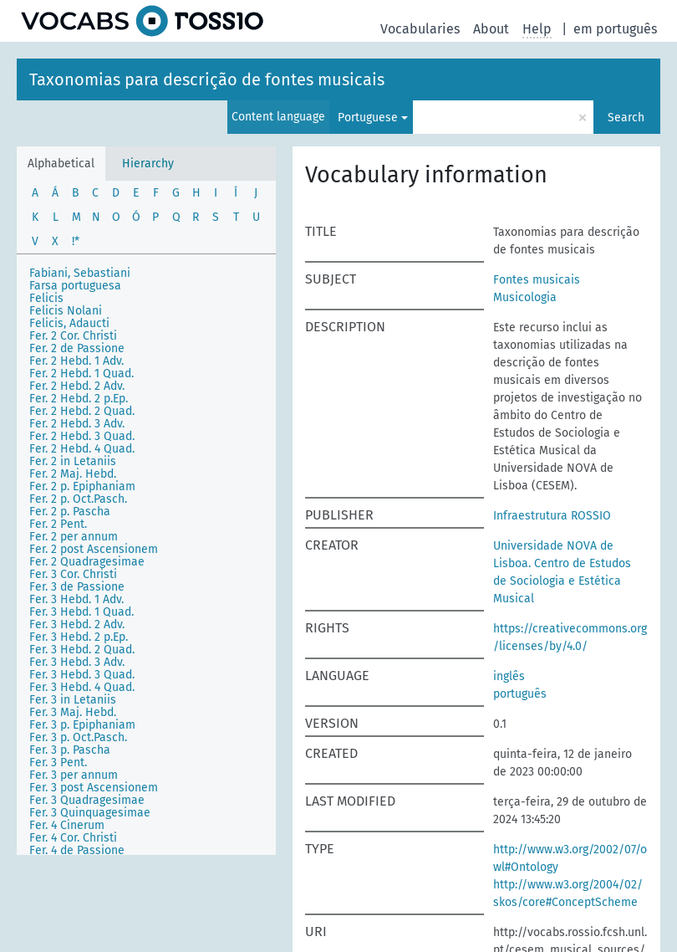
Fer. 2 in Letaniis (72, 461)
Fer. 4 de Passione (77, 850)
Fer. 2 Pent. (58, 524)
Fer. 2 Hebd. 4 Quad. (82, 449)
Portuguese (368, 117)
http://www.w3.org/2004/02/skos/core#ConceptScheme (568, 893)
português (520, 694)
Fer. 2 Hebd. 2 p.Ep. (78, 398)
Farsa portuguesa (75, 285)
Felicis (46, 298)
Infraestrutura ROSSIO (552, 516)
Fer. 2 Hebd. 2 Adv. (77, 386)
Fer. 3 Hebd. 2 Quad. (82, 649)
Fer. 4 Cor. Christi (73, 838)
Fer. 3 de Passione (77, 587)
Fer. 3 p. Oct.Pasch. (78, 737)
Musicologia (525, 297)
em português (615, 29)
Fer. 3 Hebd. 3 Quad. (82, 674)
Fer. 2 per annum (73, 536)
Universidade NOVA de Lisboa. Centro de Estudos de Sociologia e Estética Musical (562, 572)
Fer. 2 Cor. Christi (73, 336)
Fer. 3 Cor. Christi (73, 574)
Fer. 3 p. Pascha (69, 750)
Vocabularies (420, 29)
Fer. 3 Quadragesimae (87, 800)
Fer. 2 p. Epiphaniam (82, 486)
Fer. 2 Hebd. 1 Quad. (81, 373)
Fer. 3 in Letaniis (72, 700)
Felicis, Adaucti (69, 323)
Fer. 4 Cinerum (66, 825)
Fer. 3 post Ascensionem (93, 787)
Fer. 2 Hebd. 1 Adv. (76, 361)
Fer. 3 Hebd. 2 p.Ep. (78, 637)
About (491, 29)
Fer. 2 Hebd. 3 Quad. (82, 436)
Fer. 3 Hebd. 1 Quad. (81, 612)
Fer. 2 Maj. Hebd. (72, 474)
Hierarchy (148, 163)
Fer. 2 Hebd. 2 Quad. (82, 411)
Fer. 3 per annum (73, 775)
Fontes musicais (536, 280)
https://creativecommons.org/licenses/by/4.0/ (570, 637)
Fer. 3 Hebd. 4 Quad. (82, 687)
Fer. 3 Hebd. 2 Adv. (77, 624)
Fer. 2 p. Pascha (69, 511)
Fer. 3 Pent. (58, 762)
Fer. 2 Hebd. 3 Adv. (77, 423)
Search (626, 117)
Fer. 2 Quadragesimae (87, 561)
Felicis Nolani (65, 311)
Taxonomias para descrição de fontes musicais (206, 79)
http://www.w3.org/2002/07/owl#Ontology (570, 858)
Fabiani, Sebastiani (79, 273)
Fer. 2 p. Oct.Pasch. (78, 499)
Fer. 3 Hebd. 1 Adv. (76, 599)
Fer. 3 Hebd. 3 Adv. (77, 662)
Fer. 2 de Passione (77, 348)
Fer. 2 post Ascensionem (93, 549)
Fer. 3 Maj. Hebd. (72, 712)
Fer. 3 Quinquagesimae (89, 812)
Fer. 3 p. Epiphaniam (82, 725)
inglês (509, 676)
